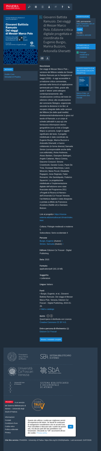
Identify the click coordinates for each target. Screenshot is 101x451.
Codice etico (9, 426)
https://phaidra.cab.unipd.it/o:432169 (85, 25)
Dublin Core (9, 74)
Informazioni (9, 417)
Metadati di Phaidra (13, 77)
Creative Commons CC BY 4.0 (53, 322)
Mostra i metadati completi (51, 339)
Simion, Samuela (47, 244)
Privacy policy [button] (42, 433)
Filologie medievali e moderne (84, 54)
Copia (80, 29)
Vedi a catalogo (47, 309)
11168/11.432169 (84, 35)
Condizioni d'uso (11, 423)
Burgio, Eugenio (46, 241)
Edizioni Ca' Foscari (48, 332)
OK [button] (70, 427)
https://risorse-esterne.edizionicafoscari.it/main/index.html (56, 217)
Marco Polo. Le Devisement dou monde (83, 95)
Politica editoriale (11, 429)
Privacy (8, 433)
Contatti (8, 420)
